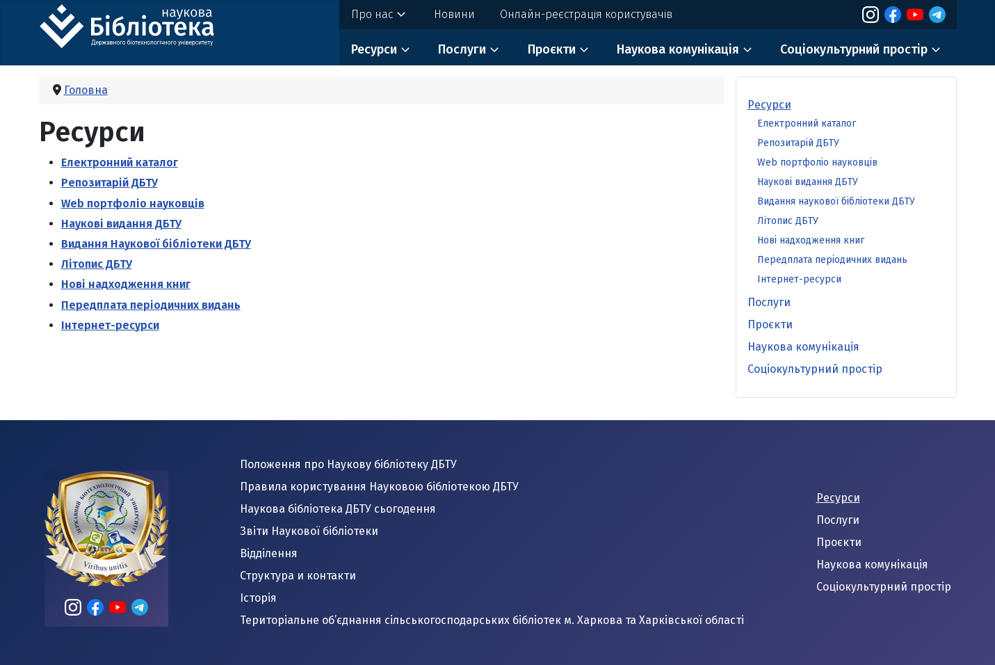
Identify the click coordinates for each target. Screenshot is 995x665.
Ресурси (374, 49)
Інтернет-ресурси (110, 325)
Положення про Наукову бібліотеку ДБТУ (348, 464)
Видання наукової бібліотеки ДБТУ (836, 201)
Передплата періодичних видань (151, 305)
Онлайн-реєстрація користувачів (586, 14)
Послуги (462, 49)
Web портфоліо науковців (132, 203)
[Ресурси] (405, 49)
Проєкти (552, 49)
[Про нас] (401, 14)
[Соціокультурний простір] (936, 49)
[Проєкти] (584, 49)
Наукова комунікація (678, 49)
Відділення (269, 553)
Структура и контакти (298, 575)
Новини (454, 14)
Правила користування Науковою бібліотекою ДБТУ (379, 486)
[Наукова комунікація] (747, 49)
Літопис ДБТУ (96, 264)
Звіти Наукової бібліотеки (309, 531)
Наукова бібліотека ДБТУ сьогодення (338, 508)
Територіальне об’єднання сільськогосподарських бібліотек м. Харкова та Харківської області (492, 620)
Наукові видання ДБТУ (121, 223)
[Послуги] (494, 49)
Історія (258, 597)
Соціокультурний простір (854, 49)
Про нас (372, 14)
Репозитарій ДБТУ (109, 182)
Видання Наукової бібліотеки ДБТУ (156, 243)
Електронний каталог (119, 162)
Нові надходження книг (126, 284)
